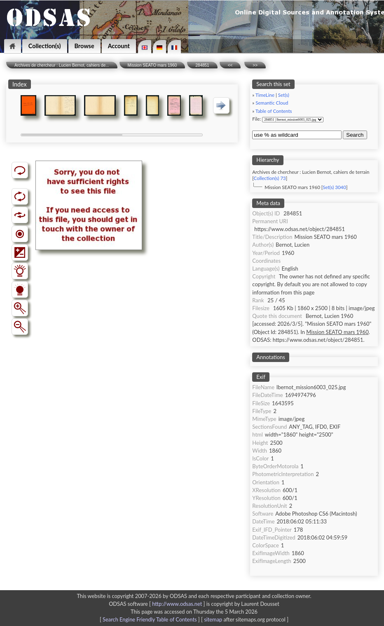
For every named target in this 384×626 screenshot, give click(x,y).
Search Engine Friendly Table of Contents (150, 619)
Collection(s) (44, 45)
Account (119, 45)
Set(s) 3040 (334, 187)
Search (354, 135)
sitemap (213, 619)
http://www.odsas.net (177, 603)
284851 (202, 65)
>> (255, 65)
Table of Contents (273, 111)
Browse (84, 45)
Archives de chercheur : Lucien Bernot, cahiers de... (61, 65)
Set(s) (283, 95)
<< (230, 65)
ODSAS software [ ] (157, 603)
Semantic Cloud (271, 102)
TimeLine (264, 95)
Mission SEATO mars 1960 (152, 65)
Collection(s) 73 (270, 178)
